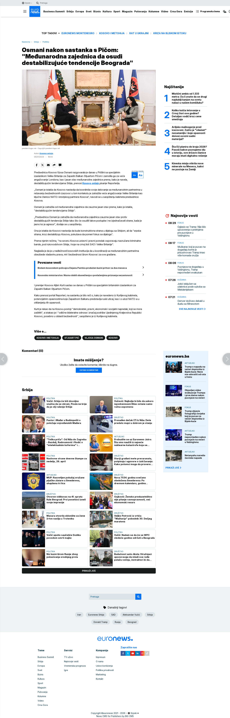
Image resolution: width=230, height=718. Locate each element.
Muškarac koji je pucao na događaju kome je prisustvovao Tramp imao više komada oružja (191, 251)
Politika (46, 42)
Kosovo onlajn (46, 153)
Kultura (107, 11)
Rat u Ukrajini (139, 33)
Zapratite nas (130, 647)
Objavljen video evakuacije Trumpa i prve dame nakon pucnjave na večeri (195, 394)
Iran (79, 614)
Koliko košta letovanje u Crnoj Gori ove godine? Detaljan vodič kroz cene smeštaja (186, 115)
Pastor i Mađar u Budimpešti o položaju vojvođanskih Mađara (64, 421)
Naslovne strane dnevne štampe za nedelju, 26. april (67, 460)
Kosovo (113, 338)
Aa (134, 175)
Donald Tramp (101, 622)
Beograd (132, 622)
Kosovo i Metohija (112, 33)
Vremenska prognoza (75, 665)
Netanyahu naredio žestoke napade (195, 456)
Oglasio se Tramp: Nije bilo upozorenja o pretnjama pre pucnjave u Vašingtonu (191, 231)
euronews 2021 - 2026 (114, 713)
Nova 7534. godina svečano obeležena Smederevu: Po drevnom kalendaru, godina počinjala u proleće (130, 480)
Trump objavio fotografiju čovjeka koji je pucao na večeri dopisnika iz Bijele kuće (195, 416)
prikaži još (89, 571)
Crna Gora (176, 11)
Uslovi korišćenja (104, 665)
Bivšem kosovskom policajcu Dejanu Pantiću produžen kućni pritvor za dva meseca (82, 268)
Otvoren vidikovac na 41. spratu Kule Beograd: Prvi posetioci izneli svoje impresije (66, 499)
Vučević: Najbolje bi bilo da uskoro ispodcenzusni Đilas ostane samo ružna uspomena (133, 404)
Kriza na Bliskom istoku (169, 33)
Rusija (117, 622)
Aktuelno (119, 436)
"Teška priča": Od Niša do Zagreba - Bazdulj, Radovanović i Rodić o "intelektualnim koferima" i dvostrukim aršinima (66, 442)
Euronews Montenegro (78, 33)
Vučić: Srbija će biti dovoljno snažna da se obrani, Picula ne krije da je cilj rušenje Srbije (67, 404)
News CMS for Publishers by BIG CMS (115, 716)
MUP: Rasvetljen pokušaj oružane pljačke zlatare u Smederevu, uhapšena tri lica (65, 480)
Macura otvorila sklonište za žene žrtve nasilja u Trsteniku (66, 517)
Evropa (79, 11)
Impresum (100, 657)
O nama (99, 661)
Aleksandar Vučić (131, 614)
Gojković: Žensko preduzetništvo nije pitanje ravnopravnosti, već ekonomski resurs (133, 499)
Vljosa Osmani (94, 338)
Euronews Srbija (96, 614)
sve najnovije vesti (192, 309)
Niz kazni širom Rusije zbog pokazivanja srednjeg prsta (62, 555)
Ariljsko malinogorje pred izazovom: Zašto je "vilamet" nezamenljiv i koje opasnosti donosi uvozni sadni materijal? (189, 133)
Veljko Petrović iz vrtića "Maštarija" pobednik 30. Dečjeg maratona (133, 518)
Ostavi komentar (89, 370)
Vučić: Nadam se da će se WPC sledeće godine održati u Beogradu (134, 536)
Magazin (127, 11)
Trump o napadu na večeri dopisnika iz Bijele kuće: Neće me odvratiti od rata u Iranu (195, 371)
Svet (89, 11)
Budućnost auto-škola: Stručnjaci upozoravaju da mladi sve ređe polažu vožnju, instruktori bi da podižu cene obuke (133, 557)
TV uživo (68, 657)
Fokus (180, 223)
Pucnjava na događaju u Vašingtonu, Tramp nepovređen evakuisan (190, 269)
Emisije (188, 11)
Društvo (118, 417)
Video (164, 11)
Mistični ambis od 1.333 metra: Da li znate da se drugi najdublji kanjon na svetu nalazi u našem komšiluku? (189, 98)
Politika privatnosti (105, 670)
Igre (66, 670)
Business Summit (54, 11)
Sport (116, 11)
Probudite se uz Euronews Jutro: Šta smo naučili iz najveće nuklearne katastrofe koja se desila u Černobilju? (133, 442)
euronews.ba (177, 356)
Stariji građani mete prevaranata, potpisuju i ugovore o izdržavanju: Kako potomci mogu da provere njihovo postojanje (133, 461)
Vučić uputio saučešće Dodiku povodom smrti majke (64, 536)
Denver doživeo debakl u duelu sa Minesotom (190, 302)
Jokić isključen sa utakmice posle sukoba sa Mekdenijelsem (191, 286)
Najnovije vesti (71, 661)
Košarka (181, 280)
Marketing (101, 674)
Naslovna (26, 42)
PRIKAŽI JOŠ (173, 467)
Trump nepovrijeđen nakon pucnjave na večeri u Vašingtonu (195, 438)
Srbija (70, 11)
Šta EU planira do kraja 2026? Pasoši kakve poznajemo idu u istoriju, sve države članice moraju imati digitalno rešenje (189, 151)
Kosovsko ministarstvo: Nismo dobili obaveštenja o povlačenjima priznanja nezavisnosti (85, 275)
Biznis (97, 11)
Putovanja (140, 11)
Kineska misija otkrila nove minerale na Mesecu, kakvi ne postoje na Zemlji (188, 166)
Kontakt (99, 679)
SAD (113, 614)
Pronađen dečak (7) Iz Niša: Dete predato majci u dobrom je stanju (133, 421)
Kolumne (154, 11)
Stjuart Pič (72, 338)
